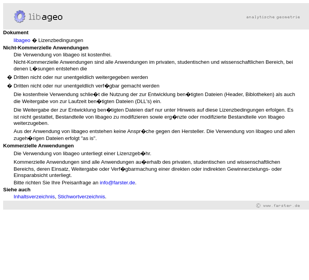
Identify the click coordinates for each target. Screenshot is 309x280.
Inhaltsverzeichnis (34, 197)
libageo (22, 40)
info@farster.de (117, 183)
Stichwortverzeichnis (81, 197)
